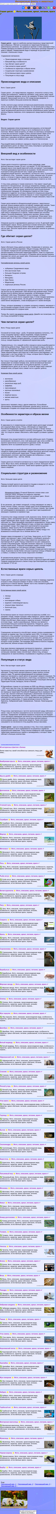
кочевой (50, 425)
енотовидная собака (12, 600)
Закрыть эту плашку (27, 1512)
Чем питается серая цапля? (15, 66)
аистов (21, 457)
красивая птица (49, 47)
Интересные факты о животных (35, 1)
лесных (36, 722)
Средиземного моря (21, 268)
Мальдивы (9, 278)
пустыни (51, 256)
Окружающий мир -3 (42, 1484)
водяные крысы (11, 395)
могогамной (24, 486)
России (23, 285)
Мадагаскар (9, 282)
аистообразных (6, 45)
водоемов (22, 249)
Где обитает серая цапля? (15, 64)
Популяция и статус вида (14, 75)
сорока (7, 610)
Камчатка (4, 701)
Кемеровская (28, 701)
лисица (7, 596)
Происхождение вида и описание (17, 59)
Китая (26, 681)
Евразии (50, 48)
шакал (7, 598)
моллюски (8, 379)
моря (45, 291)
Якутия (45, 699)
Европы (10, 112)
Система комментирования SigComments (10, 744)
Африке (9, 50)
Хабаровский (14, 701)
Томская (37, 701)
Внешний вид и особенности (16, 61)
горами (18, 258)
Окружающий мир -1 (8, 1484)
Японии (33, 681)
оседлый (7, 427)
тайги (26, 256)
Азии (41, 252)
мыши (7, 392)
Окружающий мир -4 (8, 1486)
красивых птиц (29, 727)
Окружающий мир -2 (25, 1484)
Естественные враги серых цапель (18, 73)
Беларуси (43, 45)
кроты (7, 399)
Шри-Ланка (9, 280)
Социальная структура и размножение (19, 71)
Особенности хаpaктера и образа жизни (20, 68)
